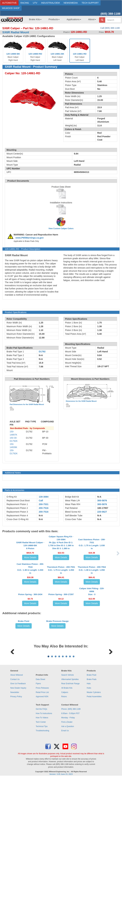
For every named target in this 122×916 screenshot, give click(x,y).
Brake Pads (91, 815)
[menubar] (61, 20)
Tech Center (41, 857)
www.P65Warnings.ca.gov (29, 238)
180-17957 (102, 508)
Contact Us (15, 815)
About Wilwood (16, 810)
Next (109, 767)
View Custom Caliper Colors (61, 228)
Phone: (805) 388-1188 (71, 844)
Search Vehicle (67, 810)
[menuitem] (34, 20)
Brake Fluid (23, 720)
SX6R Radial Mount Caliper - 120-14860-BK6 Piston (30, 570)
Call (41, 500)
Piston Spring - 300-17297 (61, 670)
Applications (74, 19)
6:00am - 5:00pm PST (70, 849)
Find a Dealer (67, 857)
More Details (30, 582)
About (92, 19)
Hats (89, 819)
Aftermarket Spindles (70, 815)
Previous (12, 767)
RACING (24, 3)
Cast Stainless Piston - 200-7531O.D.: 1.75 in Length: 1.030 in (91, 569)
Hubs (89, 823)
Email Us (65, 866)
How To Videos (42, 853)
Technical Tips (41, 862)
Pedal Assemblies (94, 832)
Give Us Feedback (18, 819)
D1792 (42, 351)
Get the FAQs (41, 844)
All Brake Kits (66, 823)
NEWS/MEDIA (71, 3)
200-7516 (43, 508)
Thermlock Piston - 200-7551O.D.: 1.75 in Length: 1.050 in (61, 623)
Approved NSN (42, 832)
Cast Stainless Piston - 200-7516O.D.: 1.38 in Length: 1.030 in (30, 621)
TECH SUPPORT (90, 3)
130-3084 (43, 497)
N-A (41, 515)
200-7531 (43, 504)
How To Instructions (44, 849)
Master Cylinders (94, 827)
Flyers (38, 819)
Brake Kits (35, 19)
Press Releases (42, 823)
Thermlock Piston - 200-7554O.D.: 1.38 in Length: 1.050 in (92, 623)
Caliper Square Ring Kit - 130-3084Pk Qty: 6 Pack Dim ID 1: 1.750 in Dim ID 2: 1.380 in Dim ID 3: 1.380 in (61, 568)
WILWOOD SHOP (11, 8)
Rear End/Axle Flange (70, 819)
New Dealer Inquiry (18, 823)
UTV (35, 3)
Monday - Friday (68, 853)
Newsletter (14, 827)
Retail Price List (42, 827)
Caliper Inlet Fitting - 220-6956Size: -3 (91, 667)
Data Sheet (40, 815)
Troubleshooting (42, 866)
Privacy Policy (16, 832)
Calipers (64, 827)
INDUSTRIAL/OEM (50, 3)
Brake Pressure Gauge (57, 720)
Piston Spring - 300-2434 (30, 670)
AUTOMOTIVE (9, 3)
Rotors (64, 832)
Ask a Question (67, 862)
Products (54, 19)
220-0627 (102, 512)
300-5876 (102, 500)
